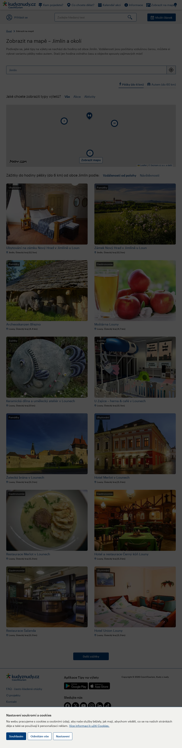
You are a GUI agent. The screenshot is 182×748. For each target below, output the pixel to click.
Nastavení (62, 736)
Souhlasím (16, 736)
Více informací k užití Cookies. (89, 725)
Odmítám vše (40, 736)
